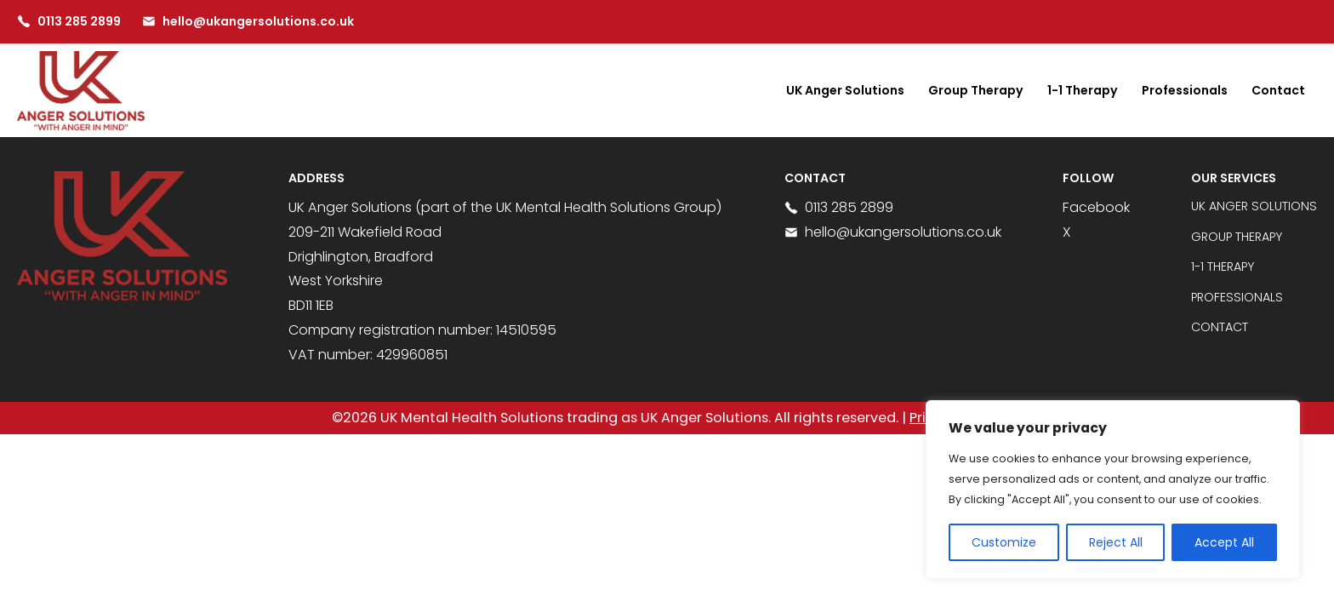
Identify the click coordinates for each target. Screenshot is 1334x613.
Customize (1004, 542)
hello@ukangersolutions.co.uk (892, 232)
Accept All (1224, 542)
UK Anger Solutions (845, 90)
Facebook (1096, 207)
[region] (1113, 489)
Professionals (1185, 90)
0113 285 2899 (838, 207)
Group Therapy (975, 90)
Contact (1278, 90)
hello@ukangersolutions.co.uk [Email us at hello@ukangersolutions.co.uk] (248, 21)
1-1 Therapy (1082, 90)
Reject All (1116, 542)
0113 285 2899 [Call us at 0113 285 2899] (69, 21)
